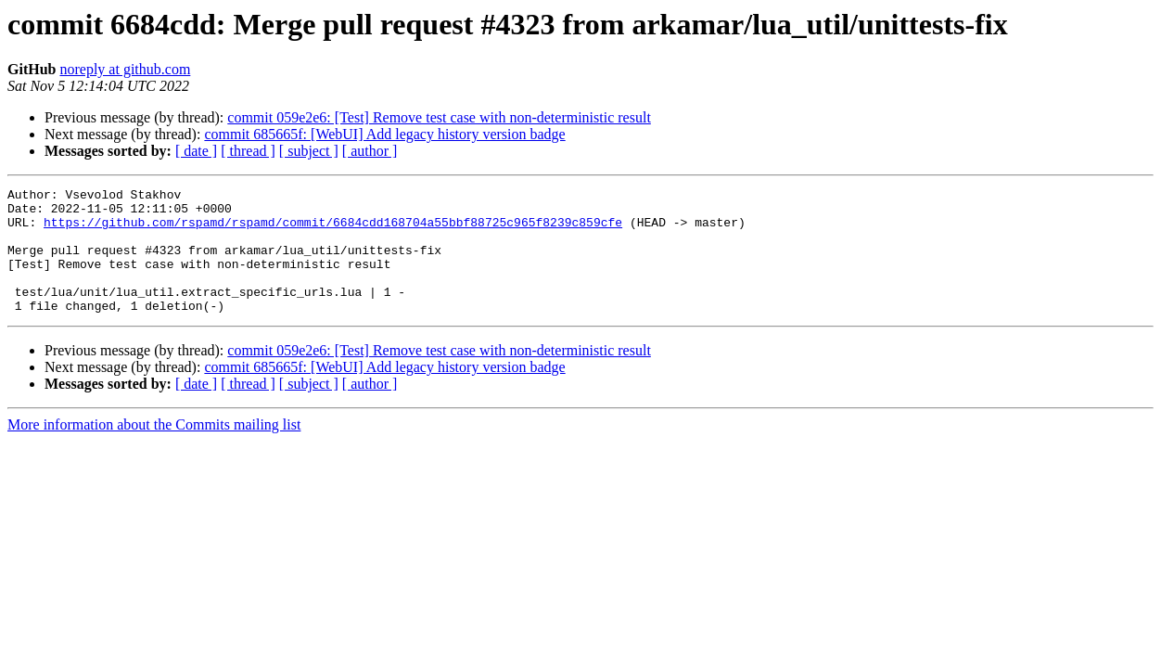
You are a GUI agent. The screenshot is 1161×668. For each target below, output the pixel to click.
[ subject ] (308, 151)
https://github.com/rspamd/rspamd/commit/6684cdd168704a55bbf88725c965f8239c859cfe (333, 230)
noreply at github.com (124, 69)
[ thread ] (248, 151)
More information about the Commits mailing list (153, 449)
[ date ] (196, 151)
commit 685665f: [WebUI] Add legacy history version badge (384, 134)
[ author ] (370, 151)
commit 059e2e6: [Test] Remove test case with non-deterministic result (439, 117)
